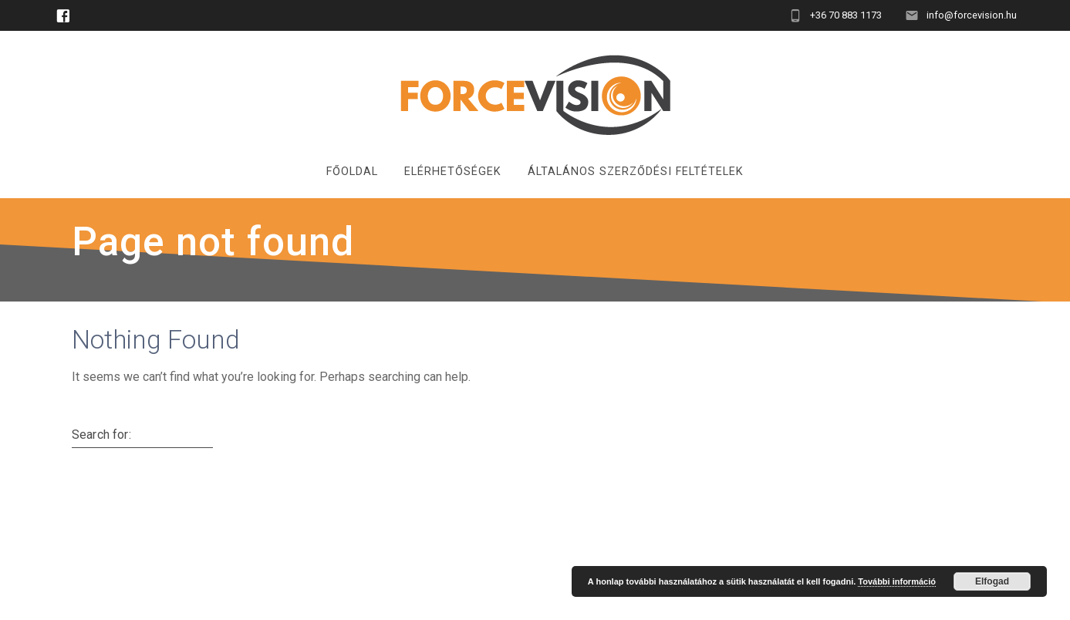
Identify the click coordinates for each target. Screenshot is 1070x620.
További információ (897, 581)
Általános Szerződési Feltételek (636, 171)
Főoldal (352, 171)
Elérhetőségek (452, 171)
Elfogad (992, 581)
